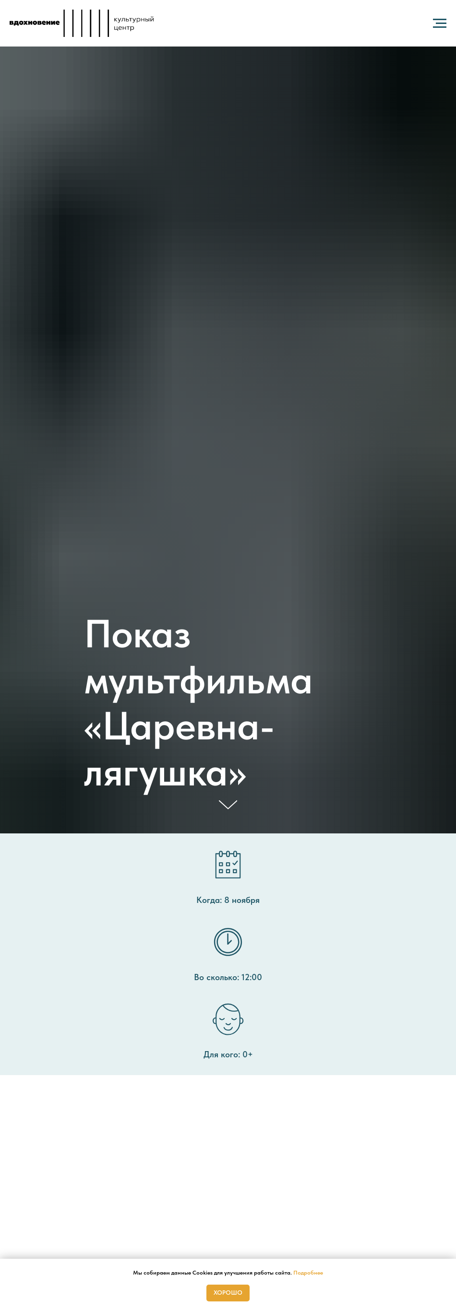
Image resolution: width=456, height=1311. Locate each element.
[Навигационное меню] (439, 23)
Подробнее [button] (308, 1272)
